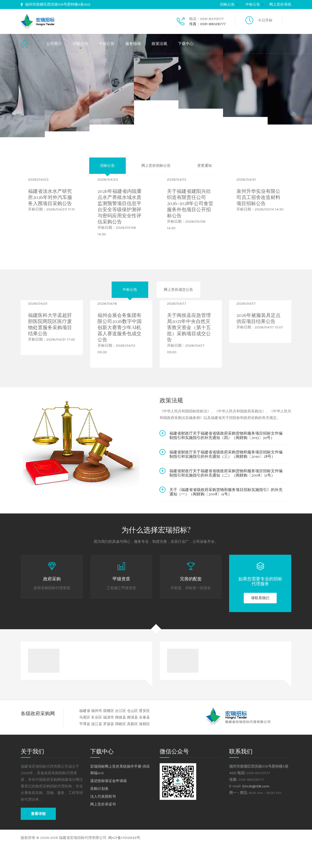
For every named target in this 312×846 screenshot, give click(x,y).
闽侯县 (120, 717)
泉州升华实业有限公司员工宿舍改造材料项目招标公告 (258, 197)
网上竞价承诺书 (103, 804)
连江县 (96, 724)
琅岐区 (120, 724)
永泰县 (144, 717)
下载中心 (186, 44)
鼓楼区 (108, 711)
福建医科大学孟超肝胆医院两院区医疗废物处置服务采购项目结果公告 (50, 324)
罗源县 (108, 724)
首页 (29, 43)
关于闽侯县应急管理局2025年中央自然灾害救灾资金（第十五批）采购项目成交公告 (189, 327)
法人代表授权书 (103, 796)
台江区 (120, 711)
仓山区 (132, 711)
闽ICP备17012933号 (124, 838)
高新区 (132, 724)
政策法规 (159, 44)
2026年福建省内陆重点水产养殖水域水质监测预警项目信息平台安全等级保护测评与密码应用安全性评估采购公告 (120, 206)
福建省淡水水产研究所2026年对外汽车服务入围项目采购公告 (50, 197)
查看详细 (38, 814)
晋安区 (144, 711)
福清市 (108, 717)
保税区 (144, 724)
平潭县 (84, 724)
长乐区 (96, 717)
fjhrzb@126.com (255, 786)
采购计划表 (99, 788)
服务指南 (133, 44)
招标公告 (227, 4)
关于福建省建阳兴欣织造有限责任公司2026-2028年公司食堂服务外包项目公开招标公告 (190, 203)
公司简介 (54, 44)
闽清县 (132, 717)
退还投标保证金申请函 (108, 781)
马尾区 (84, 717)
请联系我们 (260, 598)
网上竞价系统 (280, 4)
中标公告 (252, 4)
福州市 (96, 711)
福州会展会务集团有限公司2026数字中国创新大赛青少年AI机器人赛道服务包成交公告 (120, 327)
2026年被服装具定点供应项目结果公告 (258, 318)
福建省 (84, 711)
